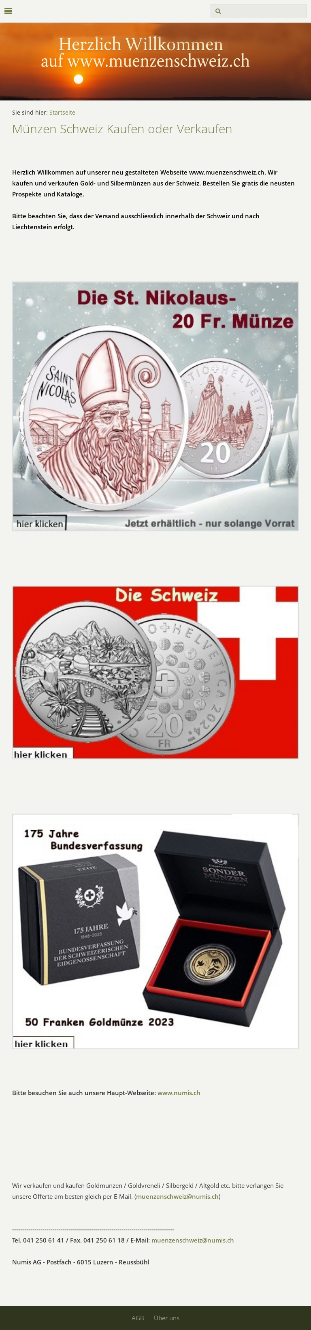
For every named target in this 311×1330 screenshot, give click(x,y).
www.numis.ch (179, 1093)
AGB (138, 1318)
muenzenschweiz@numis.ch (177, 1196)
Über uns (166, 1318)
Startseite (62, 112)
